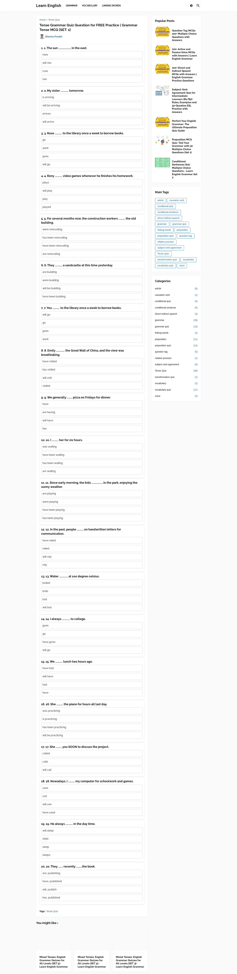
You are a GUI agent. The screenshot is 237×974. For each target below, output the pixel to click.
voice (182, 265)
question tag (185, 236)
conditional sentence (168, 212)
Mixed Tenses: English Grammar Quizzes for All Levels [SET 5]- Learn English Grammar (54, 962)
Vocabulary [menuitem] (89, 5)
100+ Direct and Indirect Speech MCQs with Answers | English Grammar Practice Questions (184, 74)
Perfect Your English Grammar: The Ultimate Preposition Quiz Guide (184, 125)
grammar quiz (179, 224)
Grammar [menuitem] (71, 5)
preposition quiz (166, 236)
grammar (162, 224)
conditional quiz (165, 206)
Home (43, 20)
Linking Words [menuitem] (111, 5)
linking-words (164, 230)
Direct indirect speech (169, 218)
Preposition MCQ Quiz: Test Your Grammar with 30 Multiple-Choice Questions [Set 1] (182, 146)
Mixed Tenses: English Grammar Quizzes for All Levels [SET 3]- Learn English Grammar (130, 962)
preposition (182, 230)
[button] (191, 5)
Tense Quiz (54, 20)
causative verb (176, 200)
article (161, 200)
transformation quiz (167, 259)
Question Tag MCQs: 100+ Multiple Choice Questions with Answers (184, 35)
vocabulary (188, 259)
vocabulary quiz (165, 265)
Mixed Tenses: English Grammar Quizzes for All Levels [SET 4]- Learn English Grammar (92, 962)
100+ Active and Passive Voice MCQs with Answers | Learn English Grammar (184, 54)
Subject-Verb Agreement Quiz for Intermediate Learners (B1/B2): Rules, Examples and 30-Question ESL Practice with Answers (184, 101)
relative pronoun (166, 241)
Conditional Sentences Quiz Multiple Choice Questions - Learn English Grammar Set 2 (184, 169)
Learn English (48, 5)
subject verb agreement (170, 247)
